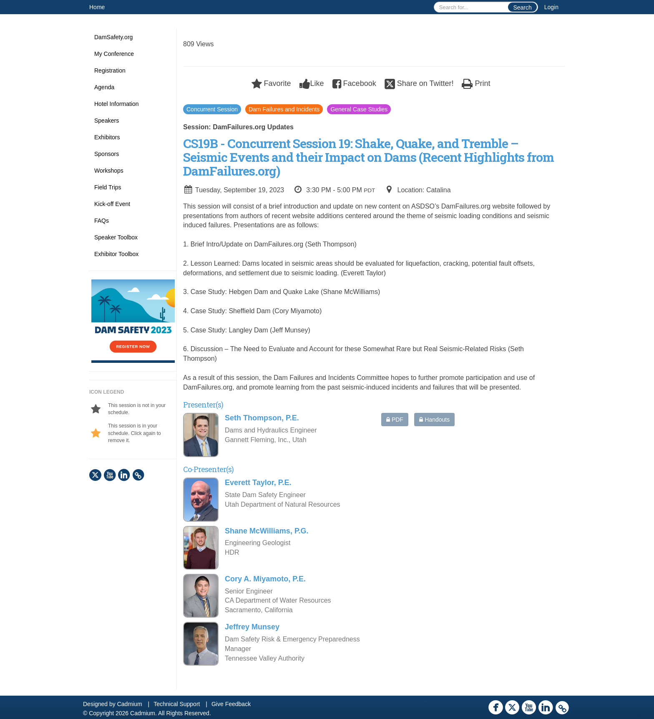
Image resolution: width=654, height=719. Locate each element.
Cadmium (129, 704)
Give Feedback (231, 704)
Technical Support (176, 704)
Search (522, 7)
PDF (394, 419)
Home (97, 7)
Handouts (434, 419)
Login (551, 7)
